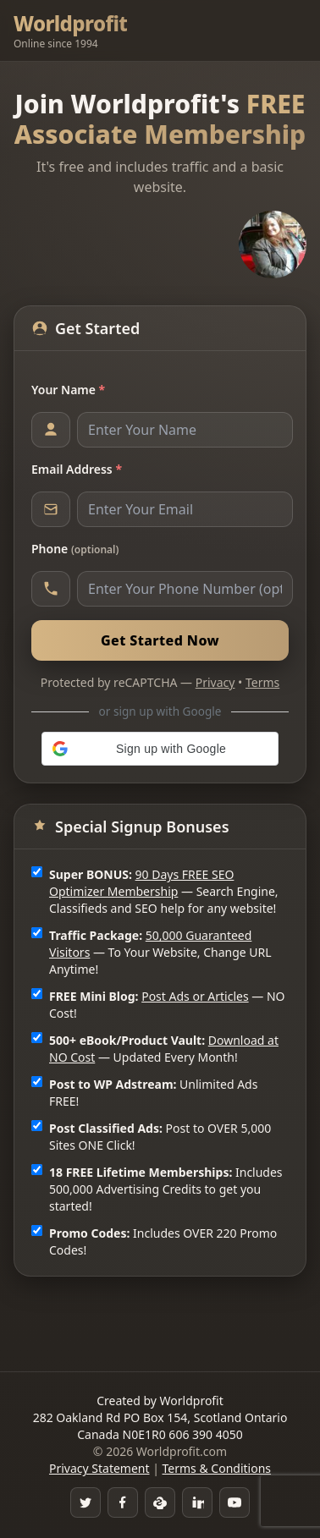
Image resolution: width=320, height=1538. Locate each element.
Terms (262, 682)
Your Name (68, 390)
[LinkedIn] (197, 1502)
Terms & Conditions (217, 1468)
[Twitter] (85, 1502)
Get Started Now (160, 640)
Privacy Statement (99, 1468)
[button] (160, 749)
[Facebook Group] (123, 1502)
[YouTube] (234, 1502)
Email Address (76, 469)
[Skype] (160, 1502)
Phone (75, 549)
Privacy (215, 682)
